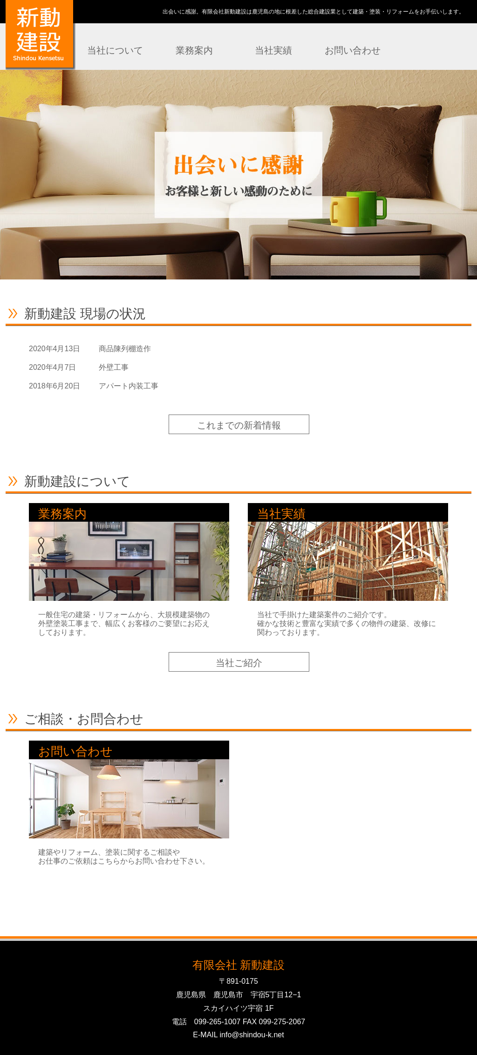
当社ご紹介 (239, 663)
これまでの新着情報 (239, 425)
